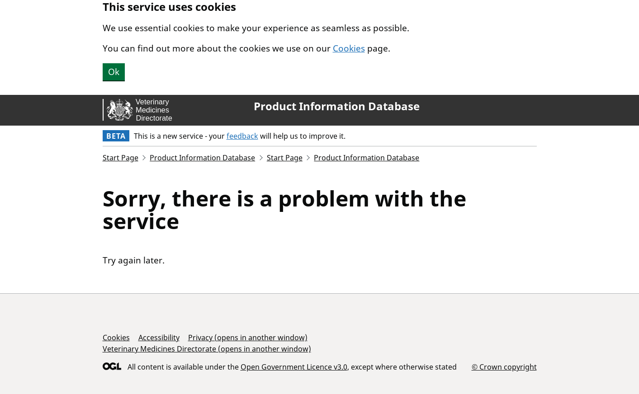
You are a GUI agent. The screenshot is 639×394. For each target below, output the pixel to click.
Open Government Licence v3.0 (294, 367)
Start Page (120, 158)
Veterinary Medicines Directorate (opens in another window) (207, 349)
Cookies (349, 48)
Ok (113, 72)
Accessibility (159, 337)
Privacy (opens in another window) (248, 337)
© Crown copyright (504, 366)
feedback (242, 136)
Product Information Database (337, 106)
